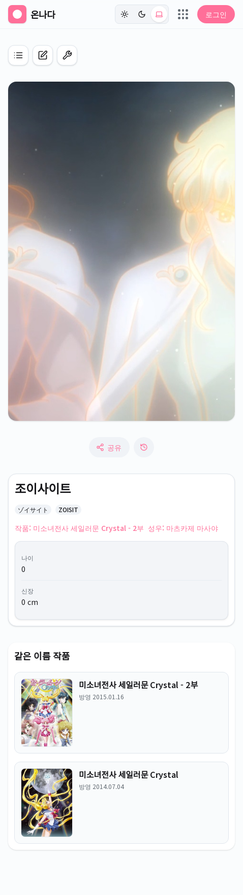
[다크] (142, 14)
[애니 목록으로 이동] (18, 55)
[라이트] (124, 14)
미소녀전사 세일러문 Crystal (128, 774)
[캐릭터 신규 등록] (43, 55)
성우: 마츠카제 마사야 (183, 528)
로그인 (216, 14)
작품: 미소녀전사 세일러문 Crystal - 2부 (79, 528)
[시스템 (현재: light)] (159, 14)
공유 (109, 447)
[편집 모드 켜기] (67, 55)
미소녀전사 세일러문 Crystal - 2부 (138, 684)
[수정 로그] (144, 447)
